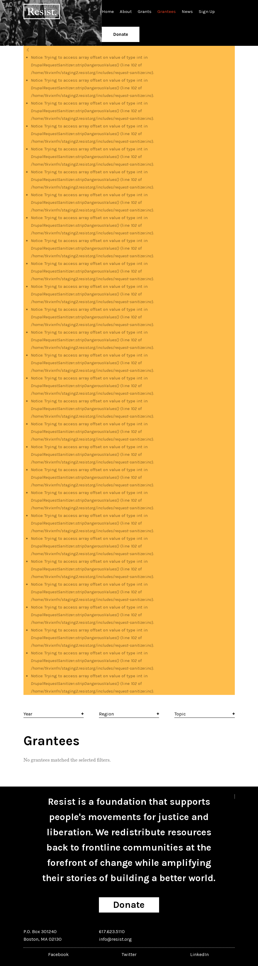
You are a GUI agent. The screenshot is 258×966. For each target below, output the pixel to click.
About (126, 11)
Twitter (129, 954)
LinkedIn (199, 954)
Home (108, 11)
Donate (120, 34)
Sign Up (207, 11)
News (187, 11)
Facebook (58, 954)
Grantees (166, 11)
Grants (144, 11)
